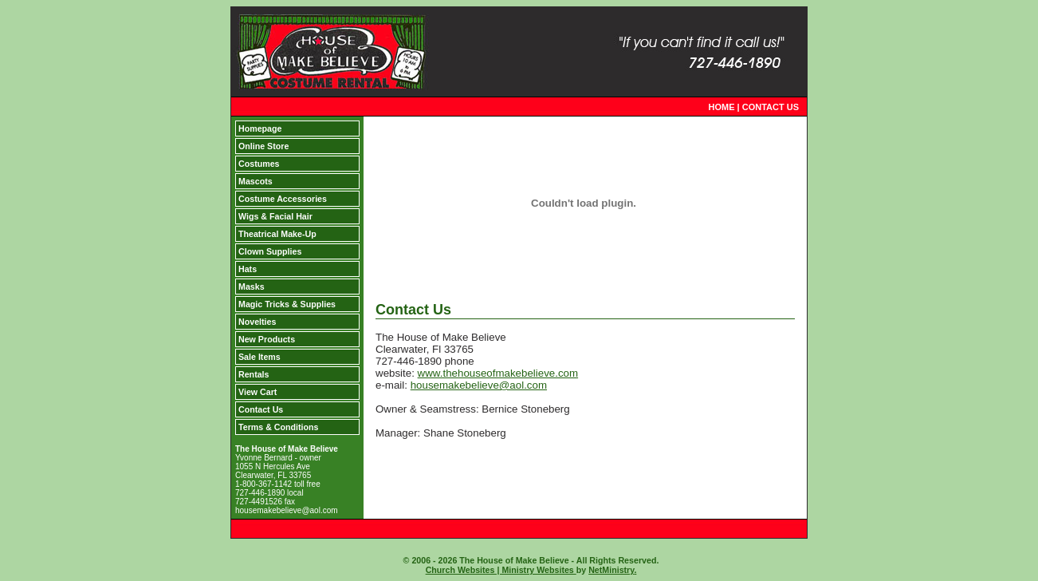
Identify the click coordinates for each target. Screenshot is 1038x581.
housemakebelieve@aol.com (479, 385)
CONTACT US (770, 107)
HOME (722, 107)
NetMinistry (611, 570)
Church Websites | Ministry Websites (501, 570)
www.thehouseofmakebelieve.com (498, 373)
